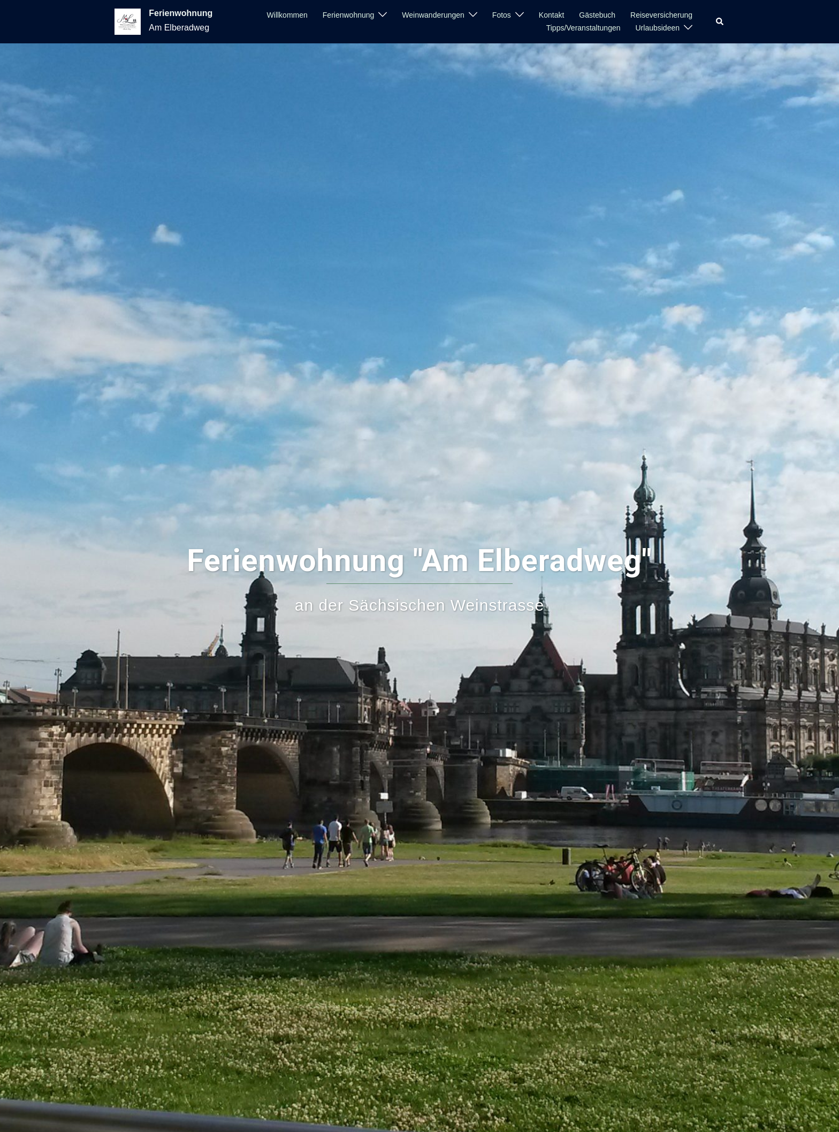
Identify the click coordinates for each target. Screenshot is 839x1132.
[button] (720, 21)
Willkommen (287, 15)
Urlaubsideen (658, 28)
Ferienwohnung (180, 13)
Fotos (501, 15)
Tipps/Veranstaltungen (583, 28)
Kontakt (551, 15)
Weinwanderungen (433, 15)
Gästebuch (597, 15)
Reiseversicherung (661, 15)
